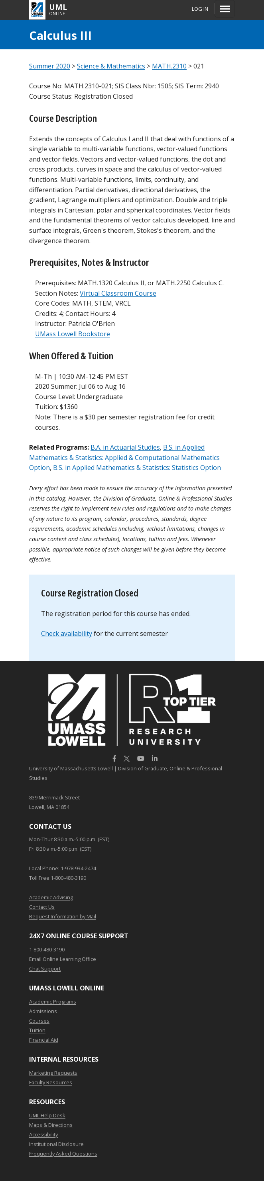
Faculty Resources (50, 1082)
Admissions (43, 1011)
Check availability (66, 633)
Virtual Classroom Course (118, 293)
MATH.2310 (169, 66)
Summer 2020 (49, 66)
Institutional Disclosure (56, 1144)
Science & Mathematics (111, 66)
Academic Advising (51, 897)
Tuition (37, 1030)
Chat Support (45, 968)
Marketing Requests (53, 1072)
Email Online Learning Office (62, 959)
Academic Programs (52, 1001)
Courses (39, 1020)
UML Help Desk (47, 1115)
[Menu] (225, 9)
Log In (200, 8)
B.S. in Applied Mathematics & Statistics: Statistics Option (137, 467)
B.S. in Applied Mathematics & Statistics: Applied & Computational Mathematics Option (124, 457)
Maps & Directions (51, 1124)
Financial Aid (43, 1039)
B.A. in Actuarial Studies (125, 447)
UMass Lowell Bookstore (72, 333)
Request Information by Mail (62, 916)
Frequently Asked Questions (63, 1153)
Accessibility (43, 1134)
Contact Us (42, 906)
